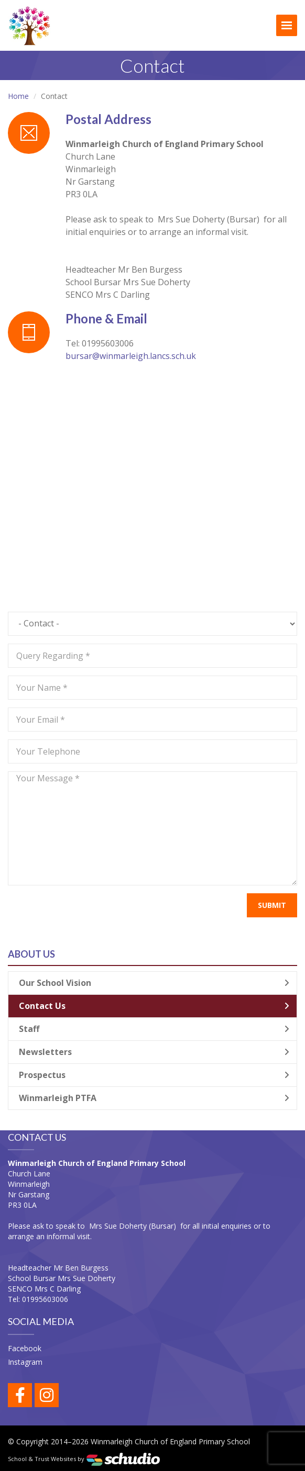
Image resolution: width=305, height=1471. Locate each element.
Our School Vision (154, 983)
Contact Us (154, 1006)
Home (18, 96)
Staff (154, 1029)
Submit (272, 905)
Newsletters (154, 1052)
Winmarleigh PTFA (154, 1098)
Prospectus (154, 1075)
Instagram (25, 1362)
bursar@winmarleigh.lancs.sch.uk (131, 356)
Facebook (24, 1348)
